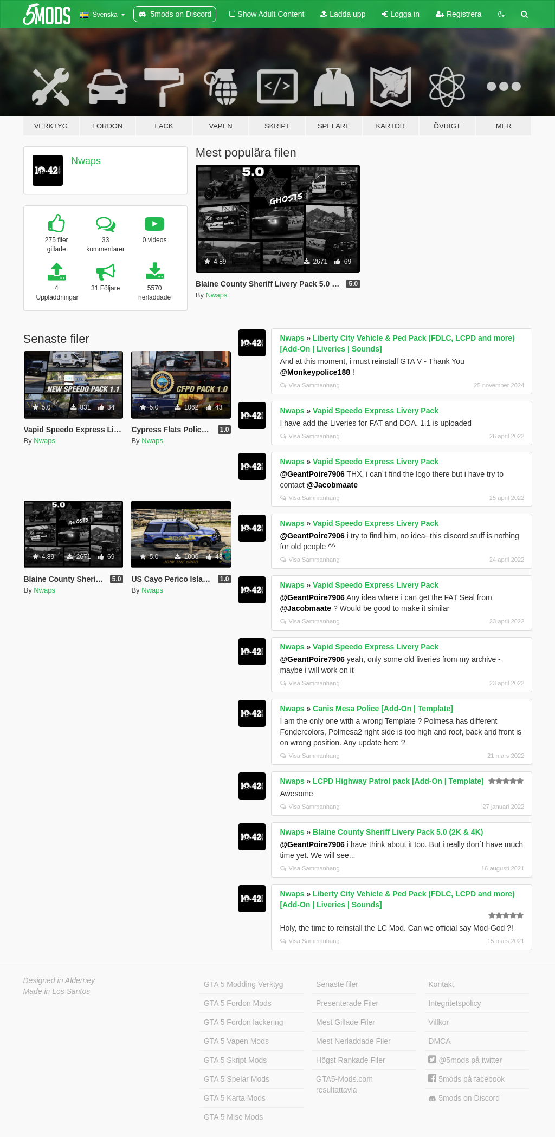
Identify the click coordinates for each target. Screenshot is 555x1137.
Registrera (458, 14)
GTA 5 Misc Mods (233, 1117)
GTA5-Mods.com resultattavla (344, 1084)
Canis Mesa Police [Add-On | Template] (383, 708)
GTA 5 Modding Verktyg (243, 984)
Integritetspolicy (454, 1003)
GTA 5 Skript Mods (235, 1060)
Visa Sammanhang (309, 385)
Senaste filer (337, 984)
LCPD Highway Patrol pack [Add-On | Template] (398, 781)
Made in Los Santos (57, 991)
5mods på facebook (466, 1079)
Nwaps (86, 160)
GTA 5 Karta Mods (235, 1098)
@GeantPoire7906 (312, 474)
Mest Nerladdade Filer (353, 1041)
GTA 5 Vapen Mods (236, 1041)
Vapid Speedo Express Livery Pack (375, 410)
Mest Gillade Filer (345, 1022)
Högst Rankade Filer (350, 1060)
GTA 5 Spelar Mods (236, 1079)
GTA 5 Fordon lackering (243, 1022)
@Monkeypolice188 (315, 372)
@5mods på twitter (465, 1060)
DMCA (439, 1041)
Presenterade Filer (347, 1003)
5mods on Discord (464, 1098)
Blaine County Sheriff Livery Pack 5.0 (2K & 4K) (398, 832)
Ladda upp (342, 14)
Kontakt (441, 984)
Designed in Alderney (59, 980)
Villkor (438, 1022)
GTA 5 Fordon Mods (238, 1003)
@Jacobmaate (332, 484)
